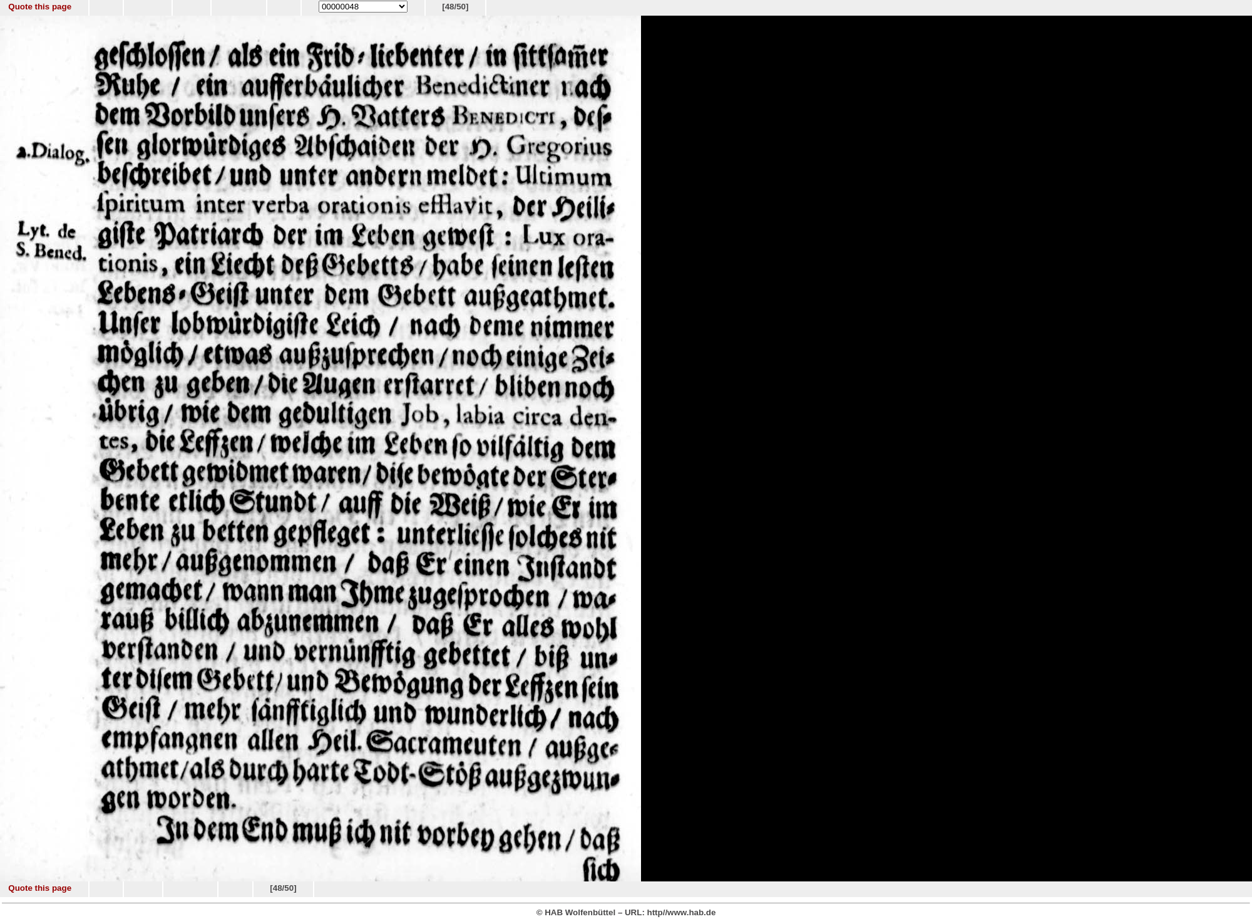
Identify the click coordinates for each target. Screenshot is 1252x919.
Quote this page (39, 6)
